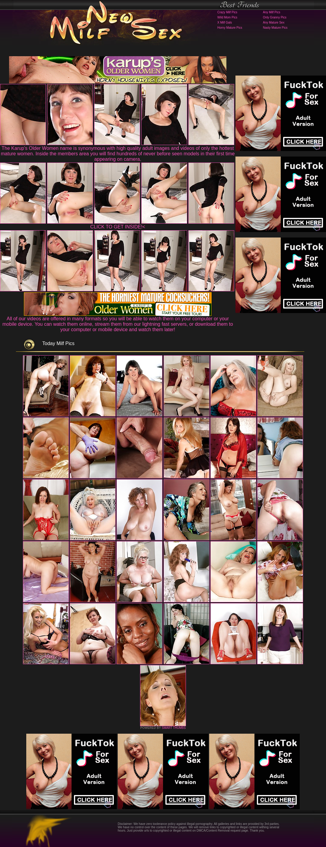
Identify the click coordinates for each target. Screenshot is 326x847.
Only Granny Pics (274, 17)
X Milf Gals (224, 22)
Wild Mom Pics (227, 17)
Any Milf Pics (271, 12)
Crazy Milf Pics (227, 12)
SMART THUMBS (174, 727)
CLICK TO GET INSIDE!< (117, 226)
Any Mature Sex (273, 22)
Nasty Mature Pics (275, 27)
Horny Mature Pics (229, 27)
